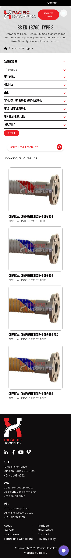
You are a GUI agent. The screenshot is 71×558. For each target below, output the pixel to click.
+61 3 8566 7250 (14, 517)
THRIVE (43, 553)
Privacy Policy (47, 539)
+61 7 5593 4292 (14, 475)
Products (44, 526)
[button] (63, 550)
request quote (48, 15)
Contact (52, 3)
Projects (9, 530)
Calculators (45, 530)
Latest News (12, 534)
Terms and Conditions (18, 539)
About (8, 526)
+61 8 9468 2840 (14, 496)
